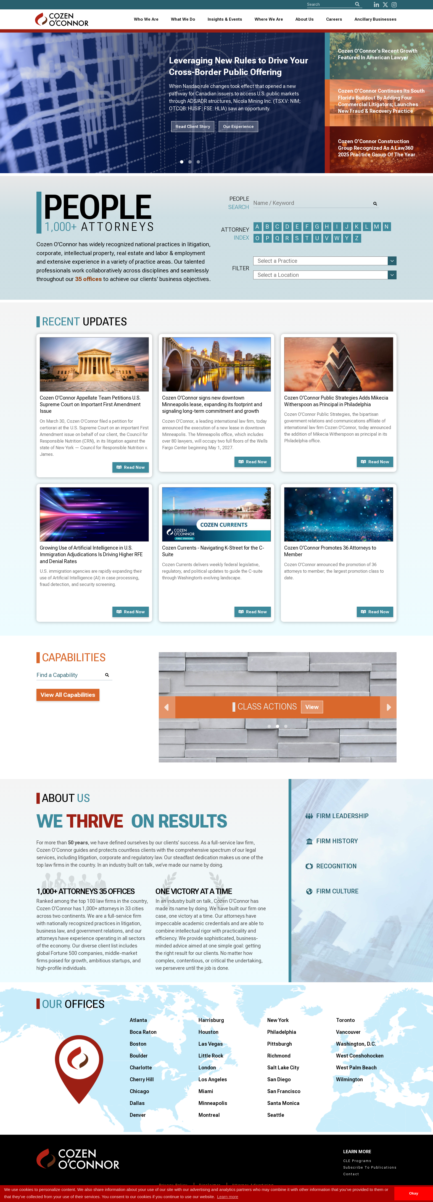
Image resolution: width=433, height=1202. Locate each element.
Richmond (279, 1056)
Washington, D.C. (356, 1044)
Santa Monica (283, 1103)
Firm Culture (330, 891)
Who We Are (146, 19)
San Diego (279, 1079)
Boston (138, 1044)
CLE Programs (357, 1161)
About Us (304, 19)
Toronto (345, 1020)
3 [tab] (198, 162)
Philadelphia (281, 1032)
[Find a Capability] (74, 675)
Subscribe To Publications (370, 1167)
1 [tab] (181, 162)
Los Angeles (213, 1079)
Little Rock (211, 1056)
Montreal (209, 1115)
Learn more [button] (227, 1196)
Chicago (139, 1091)
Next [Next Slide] (388, 707)
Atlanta (138, 1020)
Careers (334, 19)
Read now (131, 467)
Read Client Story (193, 126)
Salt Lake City (283, 1067)
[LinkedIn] (376, 5)
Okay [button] (413, 1193)
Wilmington (349, 1079)
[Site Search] (334, 4)
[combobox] (225, 19)
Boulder (139, 1056)
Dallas (137, 1103)
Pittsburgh (279, 1044)
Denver (138, 1115)
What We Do (183, 19)
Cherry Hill (142, 1079)
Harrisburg (211, 1020)
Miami (206, 1091)
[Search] (357, 4)
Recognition (329, 866)
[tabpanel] (165, 103)
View (312, 707)
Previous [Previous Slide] (167, 707)
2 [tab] (190, 162)
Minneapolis (213, 1103)
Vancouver (348, 1032)
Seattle (275, 1115)
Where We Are (269, 19)
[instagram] (394, 5)
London (207, 1067)
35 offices (88, 279)
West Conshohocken (360, 1056)
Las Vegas (211, 1044)
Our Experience (238, 126)
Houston (208, 1032)
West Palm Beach (356, 1067)
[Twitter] (385, 5)
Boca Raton (143, 1032)
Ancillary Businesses (376, 19)
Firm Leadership (335, 816)
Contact (351, 1174)
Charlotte (141, 1067)
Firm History (330, 841)
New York (278, 1020)
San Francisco (283, 1091)
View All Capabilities (68, 695)
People (238, 203)
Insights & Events (225, 19)
